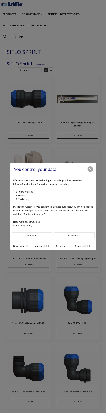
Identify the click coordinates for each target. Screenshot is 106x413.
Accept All (74, 235)
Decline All (31, 235)
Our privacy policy (22, 225)
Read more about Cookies (26, 221)
